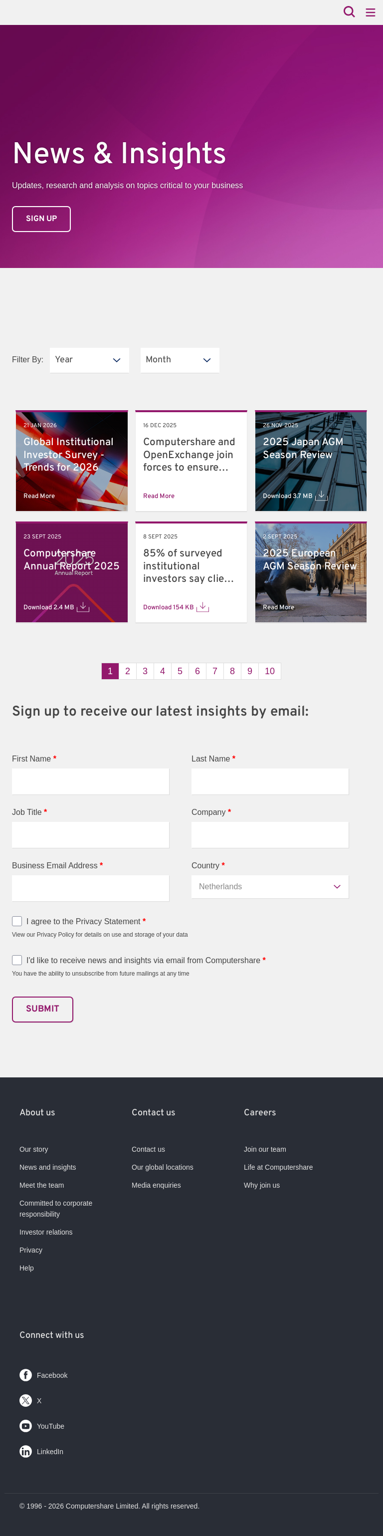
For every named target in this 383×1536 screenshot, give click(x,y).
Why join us (262, 1185)
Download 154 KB (176, 607)
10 (270, 671)
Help (26, 1268)
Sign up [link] (41, 219)
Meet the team (41, 1185)
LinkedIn (41, 1449)
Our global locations (162, 1167)
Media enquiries (156, 1185)
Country (208, 865)
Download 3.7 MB (295, 496)
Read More (39, 496)
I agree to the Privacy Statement (86, 921)
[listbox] (89, 360)
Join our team (265, 1149)
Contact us (148, 1149)
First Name (34, 759)
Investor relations (46, 1232)
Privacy (30, 1250)
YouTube (41, 1424)
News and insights (47, 1167)
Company (211, 812)
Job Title (29, 812)
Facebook (43, 1373)
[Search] (349, 12)
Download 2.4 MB (56, 607)
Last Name (213, 759)
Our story (33, 1149)
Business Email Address (57, 865)
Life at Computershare (278, 1167)
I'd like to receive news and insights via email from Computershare (146, 960)
